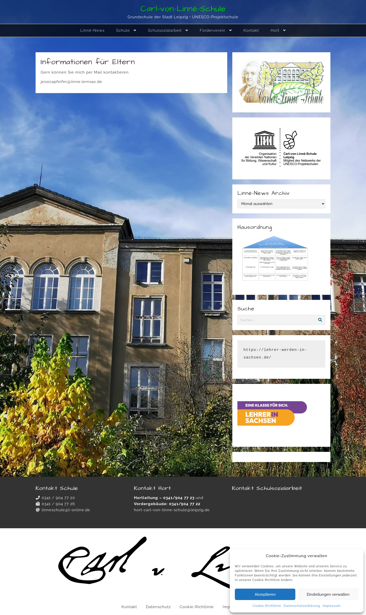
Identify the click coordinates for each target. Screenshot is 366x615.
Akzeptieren (265, 594)
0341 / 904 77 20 (58, 498)
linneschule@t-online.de (66, 510)
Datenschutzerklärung (302, 606)
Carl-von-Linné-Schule (183, 8)
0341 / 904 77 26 (58, 504)
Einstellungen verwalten (328, 594)
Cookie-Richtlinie (267, 606)
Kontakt (129, 607)
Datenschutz (158, 607)
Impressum (332, 606)
